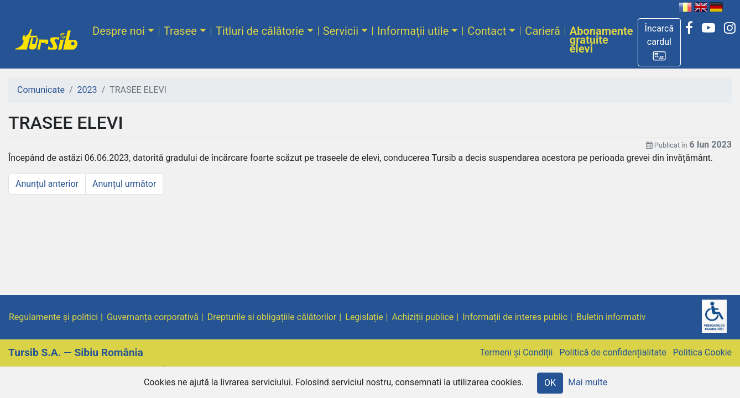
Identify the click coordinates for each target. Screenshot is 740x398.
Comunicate (41, 90)
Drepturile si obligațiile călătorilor (272, 317)
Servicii (340, 31)
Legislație (364, 317)
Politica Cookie (702, 352)
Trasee (180, 31)
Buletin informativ (611, 317)
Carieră (542, 31)
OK (550, 383)
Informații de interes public (514, 317)
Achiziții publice (423, 317)
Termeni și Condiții (516, 352)
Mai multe (587, 382)
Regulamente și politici (53, 317)
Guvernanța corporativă (153, 317)
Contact (486, 31)
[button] (659, 42)
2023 (87, 90)
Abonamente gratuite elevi (601, 40)
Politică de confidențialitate (612, 352)
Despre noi (118, 31)
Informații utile (413, 31)
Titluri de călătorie (260, 31)
